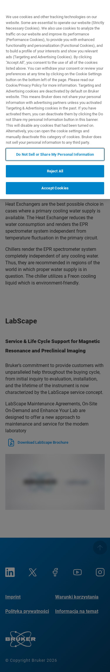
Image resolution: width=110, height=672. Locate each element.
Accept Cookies (55, 188)
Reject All (55, 171)
